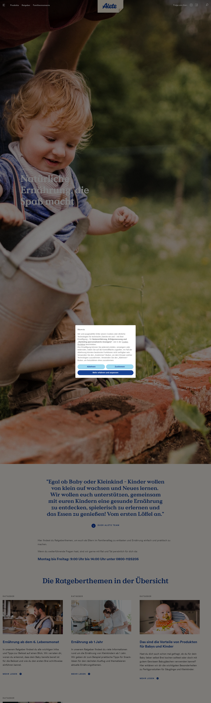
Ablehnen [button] (91, 367)
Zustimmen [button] (120, 367)
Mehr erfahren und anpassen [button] (105, 372)
